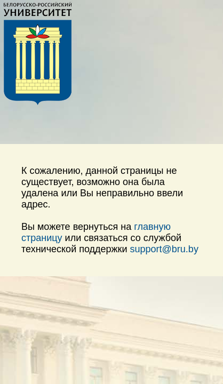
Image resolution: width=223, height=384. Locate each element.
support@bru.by (164, 249)
